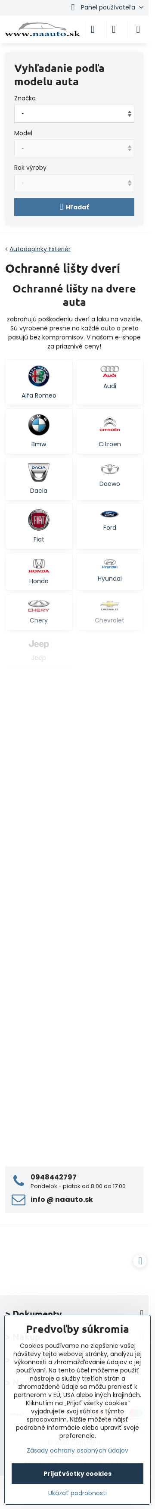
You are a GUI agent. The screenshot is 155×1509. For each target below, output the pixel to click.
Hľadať (74, 207)
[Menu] (138, 29)
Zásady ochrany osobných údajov (77, 1450)
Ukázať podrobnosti (77, 1493)
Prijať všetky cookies (77, 1473)
